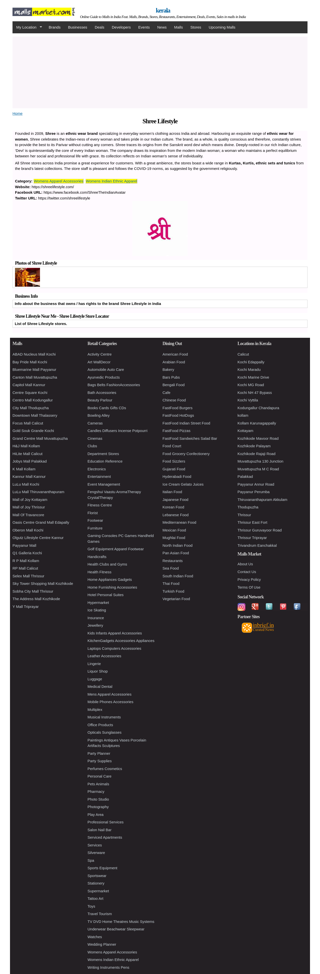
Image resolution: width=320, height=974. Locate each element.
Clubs (92, 446)
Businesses (77, 27)
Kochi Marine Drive (253, 377)
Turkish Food (173, 591)
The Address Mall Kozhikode (36, 599)
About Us (245, 564)
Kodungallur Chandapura (258, 408)
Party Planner (99, 753)
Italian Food (172, 492)
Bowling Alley (99, 415)
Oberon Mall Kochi (27, 530)
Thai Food (171, 583)
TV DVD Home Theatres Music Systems (121, 921)
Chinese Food (174, 400)
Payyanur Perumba (254, 492)
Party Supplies (100, 761)
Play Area (96, 814)
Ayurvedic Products (104, 377)
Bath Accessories (102, 392)
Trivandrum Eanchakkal (257, 545)
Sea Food (170, 568)
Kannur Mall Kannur (29, 476)
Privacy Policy (249, 579)
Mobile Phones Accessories (110, 702)
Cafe (166, 392)
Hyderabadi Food (176, 476)
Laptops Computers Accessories (114, 648)
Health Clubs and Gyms (107, 564)
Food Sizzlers (173, 461)
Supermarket (98, 891)
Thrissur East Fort (252, 522)
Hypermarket (98, 602)
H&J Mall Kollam (26, 446)
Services (95, 845)
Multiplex (95, 709)
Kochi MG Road (251, 385)
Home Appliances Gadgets (110, 579)
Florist (93, 513)
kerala (163, 10)
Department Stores (103, 454)
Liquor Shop (98, 671)
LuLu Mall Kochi (25, 484)
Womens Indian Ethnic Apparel (111, 181)
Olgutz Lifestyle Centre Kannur (38, 537)
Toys (91, 906)
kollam (243, 415)
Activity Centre (100, 354)
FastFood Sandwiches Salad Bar (189, 438)
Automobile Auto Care (106, 369)
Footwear (95, 520)
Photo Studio (98, 799)
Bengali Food (173, 385)
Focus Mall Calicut (27, 423)
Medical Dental (100, 686)
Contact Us (247, 572)
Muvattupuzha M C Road (258, 469)
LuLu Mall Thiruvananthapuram (38, 492)
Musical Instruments (104, 717)
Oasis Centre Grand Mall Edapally (40, 522)
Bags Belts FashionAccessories (114, 385)
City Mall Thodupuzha (30, 408)
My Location (27, 27)
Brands (55, 27)
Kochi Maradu (249, 369)
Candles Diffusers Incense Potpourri (118, 430)
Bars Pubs (171, 377)
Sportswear (97, 876)
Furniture (95, 528)
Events (144, 27)
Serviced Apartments (105, 837)
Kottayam (245, 430)
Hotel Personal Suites (106, 595)
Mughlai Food (173, 537)
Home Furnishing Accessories (112, 587)
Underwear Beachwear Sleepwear (116, 929)
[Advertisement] (160, 72)
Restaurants (172, 561)
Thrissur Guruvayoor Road (260, 530)
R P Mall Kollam (25, 561)
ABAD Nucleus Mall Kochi (34, 354)
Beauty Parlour (100, 400)
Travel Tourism (100, 914)
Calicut (243, 354)
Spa (91, 860)
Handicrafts (97, 557)
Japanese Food (175, 499)
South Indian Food (177, 576)
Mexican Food (174, 530)
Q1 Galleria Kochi (27, 553)
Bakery (168, 369)
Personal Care (100, 776)
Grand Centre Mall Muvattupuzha (40, 438)
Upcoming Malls (222, 27)
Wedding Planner (102, 944)
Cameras (95, 423)
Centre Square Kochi (29, 392)
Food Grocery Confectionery (186, 454)
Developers (121, 27)
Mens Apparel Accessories (110, 694)
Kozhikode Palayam (254, 446)
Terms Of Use (249, 587)
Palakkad (245, 476)
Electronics (97, 469)
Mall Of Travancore (28, 515)
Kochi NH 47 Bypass (255, 392)
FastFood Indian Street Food (186, 423)
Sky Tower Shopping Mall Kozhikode (42, 583)
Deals (99, 27)
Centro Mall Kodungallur (32, 400)
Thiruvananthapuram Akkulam (262, 499)
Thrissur (244, 515)
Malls (178, 27)
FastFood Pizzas (176, 430)
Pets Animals (98, 784)
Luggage (95, 679)
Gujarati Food (173, 469)
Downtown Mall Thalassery (34, 415)
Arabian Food (173, 362)
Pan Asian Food (175, 553)
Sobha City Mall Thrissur (32, 591)
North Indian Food (177, 545)
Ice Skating (97, 610)
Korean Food (173, 507)
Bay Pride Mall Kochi (29, 362)
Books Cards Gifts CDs (107, 408)
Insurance (96, 618)
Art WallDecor (99, 362)
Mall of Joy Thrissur (28, 507)
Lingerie (94, 664)
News (162, 27)
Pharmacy (96, 791)
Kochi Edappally (251, 362)
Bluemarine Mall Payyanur (34, 369)
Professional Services (106, 822)
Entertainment (99, 476)
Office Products (100, 725)
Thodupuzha (248, 507)
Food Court (171, 446)
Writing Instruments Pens (108, 967)
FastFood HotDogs (178, 415)
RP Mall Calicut (25, 568)
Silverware (96, 852)
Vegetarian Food (176, 599)
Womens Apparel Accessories (58, 181)
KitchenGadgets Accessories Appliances (121, 640)
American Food (175, 354)
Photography (98, 807)
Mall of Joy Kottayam (29, 499)
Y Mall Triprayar (25, 606)
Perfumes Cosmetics (105, 769)
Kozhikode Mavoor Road (258, 438)
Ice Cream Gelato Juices (183, 484)
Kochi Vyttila (248, 400)
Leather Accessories (104, 656)
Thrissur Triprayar (252, 537)
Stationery (96, 883)
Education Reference (105, 461)
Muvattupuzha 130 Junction (260, 461)
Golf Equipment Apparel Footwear (116, 549)
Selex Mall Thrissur (28, 576)
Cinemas (95, 438)
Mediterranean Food (179, 522)
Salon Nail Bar (100, 830)
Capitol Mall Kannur (28, 385)
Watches (95, 937)
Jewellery (95, 625)
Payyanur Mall (24, 545)
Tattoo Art (95, 898)
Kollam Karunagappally (257, 423)
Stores (195, 27)
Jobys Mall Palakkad (29, 461)
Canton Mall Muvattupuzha (34, 377)
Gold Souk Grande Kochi (33, 430)
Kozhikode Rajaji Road (257, 454)
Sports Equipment (102, 868)
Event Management (104, 484)
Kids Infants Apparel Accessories (115, 633)
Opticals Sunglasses (105, 732)
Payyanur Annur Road (256, 484)
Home (17, 113)
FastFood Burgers (177, 408)
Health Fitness (100, 572)
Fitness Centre (100, 505)
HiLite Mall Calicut (27, 454)
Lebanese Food (175, 515)
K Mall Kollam (24, 469)
